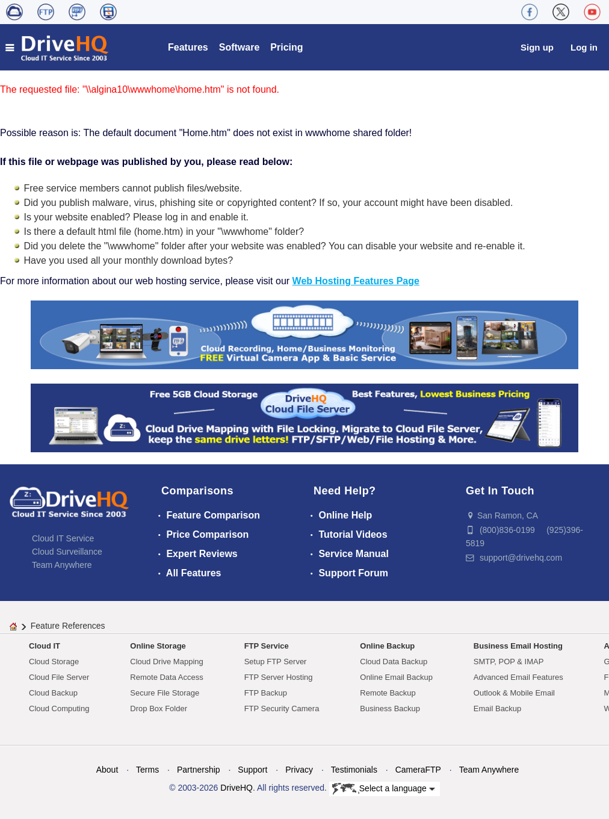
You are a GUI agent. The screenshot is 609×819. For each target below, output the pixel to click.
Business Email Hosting (518, 645)
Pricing (286, 47)
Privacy (299, 769)
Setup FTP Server (275, 661)
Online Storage (157, 645)
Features (188, 47)
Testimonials (354, 769)
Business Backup (390, 708)
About (107, 769)
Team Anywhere (62, 565)
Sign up (537, 47)
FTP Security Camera (282, 708)
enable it (227, 217)
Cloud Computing (59, 708)
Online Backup (387, 645)
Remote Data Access (166, 677)
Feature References (68, 626)
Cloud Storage (54, 661)
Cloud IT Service (63, 538)
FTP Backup (265, 692)
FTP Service (266, 645)
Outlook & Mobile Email (514, 692)
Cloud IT (44, 645)
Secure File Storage (164, 692)
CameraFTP (418, 769)
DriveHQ (236, 788)
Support (252, 769)
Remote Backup (388, 692)
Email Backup (497, 708)
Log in (584, 47)
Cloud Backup (53, 692)
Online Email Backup (396, 677)
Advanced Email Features (518, 677)
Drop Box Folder (158, 708)
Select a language (383, 789)
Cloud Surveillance (67, 551)
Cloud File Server (59, 677)
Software (239, 47)
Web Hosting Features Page (355, 281)
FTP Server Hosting (278, 677)
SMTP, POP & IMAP (509, 661)
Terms (147, 769)
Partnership (198, 769)
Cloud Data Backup (393, 661)
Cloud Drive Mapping (166, 661)
